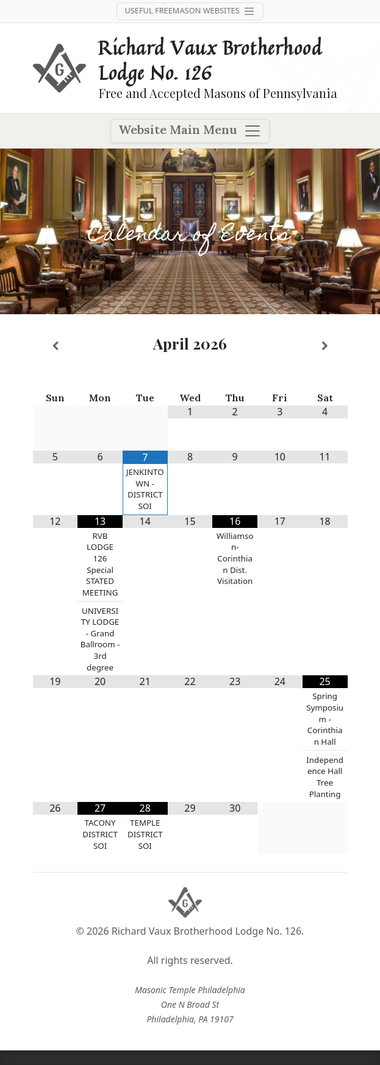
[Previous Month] (55, 346)
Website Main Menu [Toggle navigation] (190, 131)
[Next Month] (325, 346)
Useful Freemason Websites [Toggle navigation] (189, 11)
